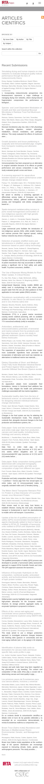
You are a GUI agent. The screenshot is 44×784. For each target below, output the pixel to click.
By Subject (7, 43)
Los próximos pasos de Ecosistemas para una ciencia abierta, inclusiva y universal (20, 680)
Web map (33, 765)
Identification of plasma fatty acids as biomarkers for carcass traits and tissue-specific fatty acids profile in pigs (19, 649)
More (4, 755)
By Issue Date (8, 39)
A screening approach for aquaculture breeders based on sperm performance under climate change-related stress (22, 177)
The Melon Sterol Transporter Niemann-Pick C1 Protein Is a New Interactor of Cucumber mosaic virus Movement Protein (21, 493)
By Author (20, 39)
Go (39, 53)
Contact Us (17, 762)
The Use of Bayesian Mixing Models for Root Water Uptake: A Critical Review (21, 273)
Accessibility (24, 765)
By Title (29, 39)
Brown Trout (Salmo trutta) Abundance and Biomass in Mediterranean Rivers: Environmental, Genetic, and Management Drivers (21, 731)
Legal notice (27, 762)
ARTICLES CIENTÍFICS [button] (13, 9)
